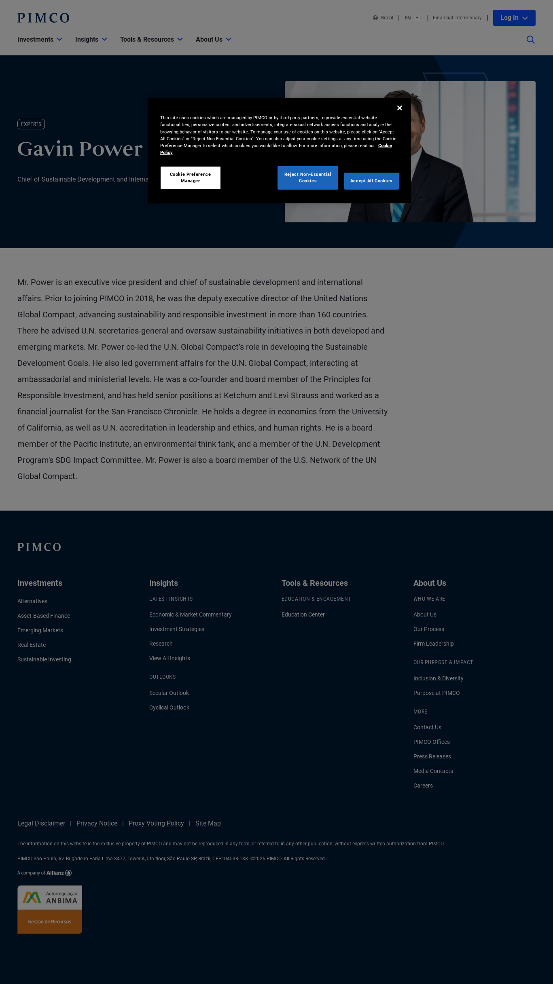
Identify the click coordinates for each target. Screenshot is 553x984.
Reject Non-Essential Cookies (307, 177)
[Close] (400, 108)
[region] (279, 150)
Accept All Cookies (371, 181)
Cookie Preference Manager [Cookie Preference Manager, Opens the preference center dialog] (190, 177)
